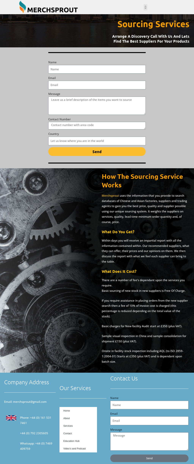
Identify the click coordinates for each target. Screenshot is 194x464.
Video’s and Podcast (74, 448)
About (66, 418)
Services (68, 425)
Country (53, 134)
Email (52, 78)
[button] (145, 7)
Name (52, 62)
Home (66, 410)
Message (54, 94)
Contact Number (59, 119)
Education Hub (71, 441)
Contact (67, 433)
